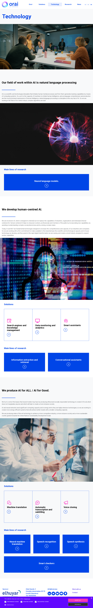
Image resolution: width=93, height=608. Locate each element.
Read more (27, 599)
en (91, 4)
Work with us (76, 589)
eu (85, 4)
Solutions (42, 4)
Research (68, 4)
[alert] (46, 602)
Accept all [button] (78, 600)
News (79, 4)
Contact (75, 592)
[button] (27, 605)
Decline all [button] (78, 604)
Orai (30, 4)
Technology (55, 4)
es (88, 4)
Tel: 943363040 (31, 595)
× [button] (91, 598)
